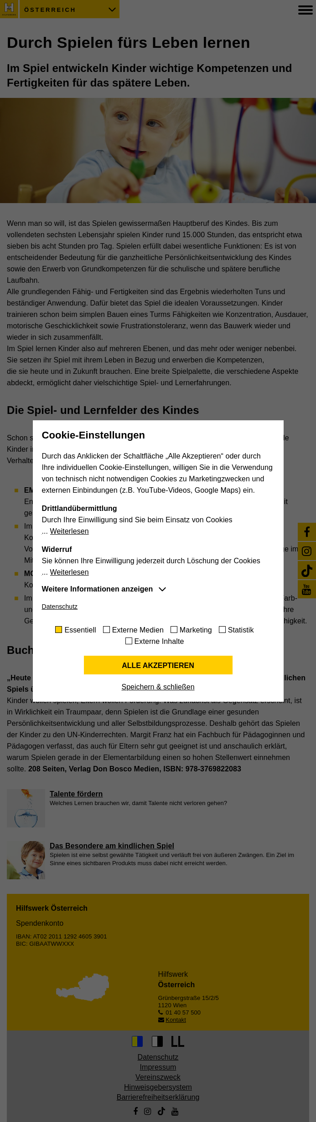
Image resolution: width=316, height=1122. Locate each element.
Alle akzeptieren (158, 665)
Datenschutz (60, 606)
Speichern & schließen (157, 687)
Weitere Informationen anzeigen (97, 589)
